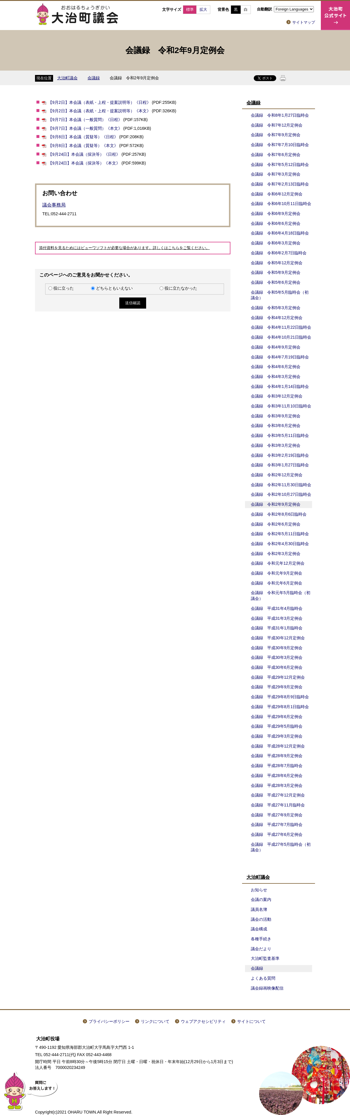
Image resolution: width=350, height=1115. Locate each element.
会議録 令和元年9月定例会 (276, 573)
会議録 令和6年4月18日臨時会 (280, 233)
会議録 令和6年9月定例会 (275, 213)
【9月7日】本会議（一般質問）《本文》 (85, 128)
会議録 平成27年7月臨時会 (277, 824)
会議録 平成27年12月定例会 (278, 795)
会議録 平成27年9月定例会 (277, 815)
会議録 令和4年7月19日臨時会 (280, 357)
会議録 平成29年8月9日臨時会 (280, 696)
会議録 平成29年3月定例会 (277, 736)
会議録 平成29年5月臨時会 (277, 726)
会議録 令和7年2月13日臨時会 (280, 184)
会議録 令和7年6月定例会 (275, 154)
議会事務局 (54, 204)
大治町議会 (67, 78)
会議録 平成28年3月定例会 (277, 785)
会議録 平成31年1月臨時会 (277, 628)
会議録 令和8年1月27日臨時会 (280, 115)
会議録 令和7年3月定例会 (275, 174)
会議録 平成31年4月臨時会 (277, 608)
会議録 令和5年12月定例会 (277, 262)
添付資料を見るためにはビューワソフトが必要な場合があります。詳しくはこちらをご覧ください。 (124, 248)
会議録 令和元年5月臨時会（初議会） (280, 595)
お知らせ (259, 890)
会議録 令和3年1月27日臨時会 (280, 465)
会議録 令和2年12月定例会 (277, 474)
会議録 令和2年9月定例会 (275, 504)
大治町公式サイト (335, 15)
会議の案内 (261, 899)
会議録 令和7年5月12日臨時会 (280, 164)
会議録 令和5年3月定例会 (275, 307)
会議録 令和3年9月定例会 (275, 416)
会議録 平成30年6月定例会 (277, 667)
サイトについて (251, 1021)
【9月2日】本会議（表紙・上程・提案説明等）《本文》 (99, 110)
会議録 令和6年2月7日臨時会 (279, 253)
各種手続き (261, 939)
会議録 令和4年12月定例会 (277, 317)
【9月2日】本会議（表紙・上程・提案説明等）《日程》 (99, 102)
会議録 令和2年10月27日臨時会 (281, 494)
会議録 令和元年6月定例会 (276, 583)
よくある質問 (263, 978)
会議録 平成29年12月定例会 (278, 677)
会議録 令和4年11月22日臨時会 (281, 327)
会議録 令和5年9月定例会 (275, 272)
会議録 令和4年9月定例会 (275, 347)
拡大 (203, 9)
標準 (190, 9)
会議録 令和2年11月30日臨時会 (281, 484)
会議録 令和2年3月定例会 (275, 553)
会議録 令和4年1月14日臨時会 (280, 386)
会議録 (94, 78)
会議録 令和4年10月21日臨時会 (281, 337)
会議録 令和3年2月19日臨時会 (280, 455)
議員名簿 (259, 909)
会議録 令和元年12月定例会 (277, 563)
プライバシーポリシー (109, 1021)
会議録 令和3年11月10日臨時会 (281, 406)
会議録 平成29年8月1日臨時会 (280, 706)
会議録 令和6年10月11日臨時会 (281, 203)
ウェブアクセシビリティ (203, 1021)
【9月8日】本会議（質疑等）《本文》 (83, 145)
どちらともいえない (114, 288)
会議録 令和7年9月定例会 (275, 134)
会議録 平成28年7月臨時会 (277, 765)
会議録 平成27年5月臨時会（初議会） (281, 847)
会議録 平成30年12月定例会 (278, 638)
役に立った (63, 288)
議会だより (261, 948)
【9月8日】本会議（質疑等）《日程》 (83, 136)
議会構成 (259, 929)
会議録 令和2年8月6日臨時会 (279, 514)
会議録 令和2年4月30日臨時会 (280, 543)
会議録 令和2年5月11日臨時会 (280, 533)
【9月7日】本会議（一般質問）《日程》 (85, 119)
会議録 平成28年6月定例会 (277, 775)
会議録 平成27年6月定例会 (277, 834)
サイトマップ (303, 22)
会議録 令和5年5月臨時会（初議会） (280, 295)
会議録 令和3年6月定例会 (275, 425)
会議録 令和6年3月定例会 (275, 243)
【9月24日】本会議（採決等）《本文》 (84, 163)
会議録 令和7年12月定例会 (277, 125)
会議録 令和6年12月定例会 (277, 194)
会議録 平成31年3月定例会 (277, 618)
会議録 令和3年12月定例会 (277, 396)
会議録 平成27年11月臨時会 (278, 805)
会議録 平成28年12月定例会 (278, 746)
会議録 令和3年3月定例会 (275, 445)
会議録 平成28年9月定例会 (277, 755)
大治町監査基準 (265, 958)
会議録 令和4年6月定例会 (275, 366)
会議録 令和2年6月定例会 (275, 524)
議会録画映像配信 (267, 988)
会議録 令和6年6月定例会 (275, 223)
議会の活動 (261, 919)
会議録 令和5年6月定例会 (275, 282)
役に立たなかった (180, 288)
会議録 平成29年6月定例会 (277, 716)
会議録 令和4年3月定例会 (275, 376)
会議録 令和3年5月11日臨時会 (280, 435)
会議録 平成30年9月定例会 (277, 647)
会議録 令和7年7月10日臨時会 (280, 144)
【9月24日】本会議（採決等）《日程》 (84, 154)
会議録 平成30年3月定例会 (277, 657)
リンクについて (155, 1021)
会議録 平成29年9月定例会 (277, 687)
